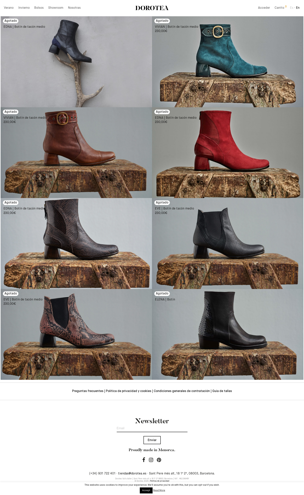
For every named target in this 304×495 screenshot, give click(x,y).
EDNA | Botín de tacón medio (24, 27)
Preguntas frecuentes (87, 391)
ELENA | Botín (165, 299)
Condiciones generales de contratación (182, 391)
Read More (159, 490)
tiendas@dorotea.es (132, 473)
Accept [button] (146, 490)
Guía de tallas (222, 391)
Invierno (24, 8)
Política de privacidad (159, 481)
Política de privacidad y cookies (128, 391)
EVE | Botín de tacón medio (174, 208)
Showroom (55, 8)
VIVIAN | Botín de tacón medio (176, 27)
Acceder (264, 8)
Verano (9, 8)
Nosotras (74, 8)
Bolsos (39, 8)
